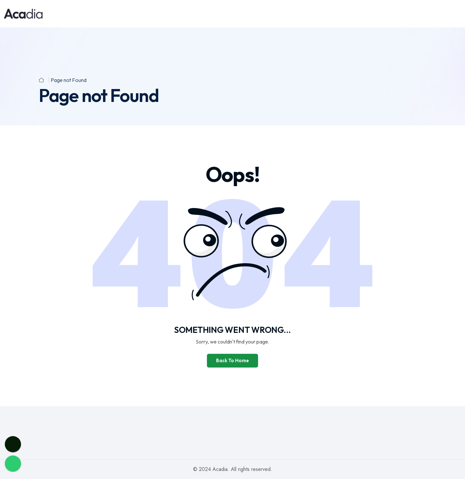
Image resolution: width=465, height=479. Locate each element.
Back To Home (232, 360)
